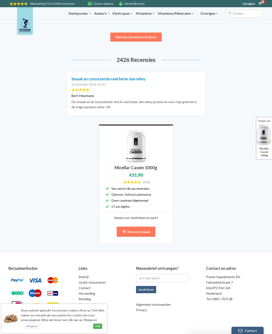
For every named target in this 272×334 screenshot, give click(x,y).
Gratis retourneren (92, 282)
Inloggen (249, 3)
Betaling (85, 299)
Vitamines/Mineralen (176, 13)
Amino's (101, 13)
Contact (85, 288)
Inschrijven (146, 289)
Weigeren (32, 326)
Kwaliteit (85, 310)
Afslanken (145, 13)
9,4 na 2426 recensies (52, 3)
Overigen (209, 13)
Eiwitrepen (123, 13)
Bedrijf (84, 277)
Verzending (87, 293)
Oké (98, 326)
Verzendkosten (134, 3)
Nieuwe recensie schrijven (136, 37)
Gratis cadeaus (103, 3)
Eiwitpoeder (80, 13)
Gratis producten (91, 304)
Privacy (141, 310)
